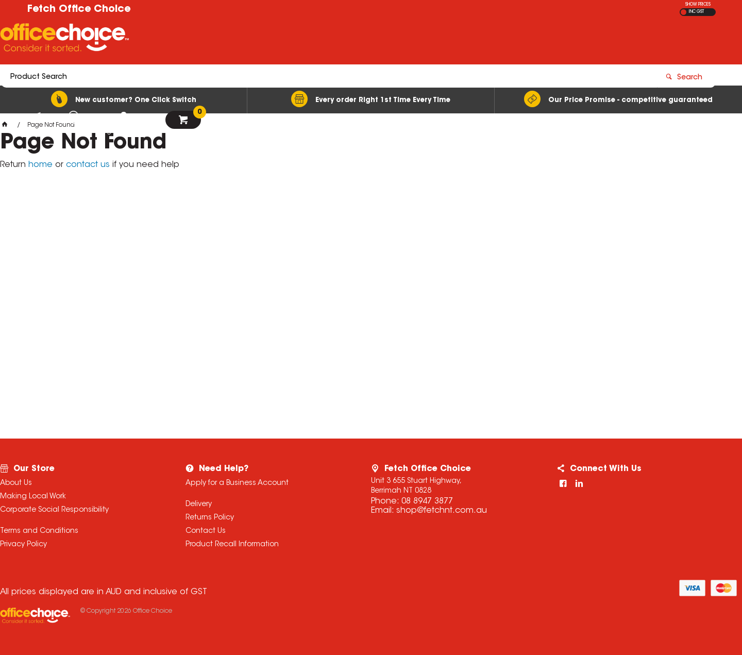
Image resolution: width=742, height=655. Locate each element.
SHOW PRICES (698, 5)
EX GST (683, 12)
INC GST (696, 12)
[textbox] (311, 39)
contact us (88, 165)
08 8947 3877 (427, 501)
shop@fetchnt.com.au (441, 511)
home (40, 165)
